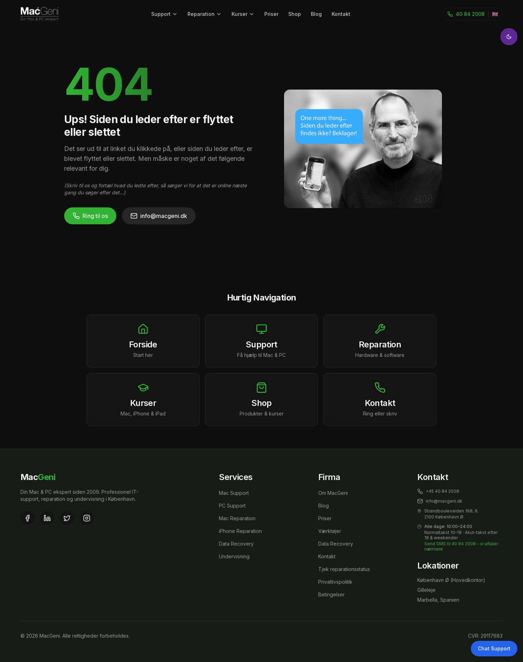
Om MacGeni (333, 493)
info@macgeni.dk (158, 215)
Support (164, 14)
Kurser (243, 14)
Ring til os (90, 215)
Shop (294, 14)
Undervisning (234, 556)
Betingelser (331, 594)
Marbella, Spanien (438, 600)
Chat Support (494, 648)
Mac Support (234, 493)
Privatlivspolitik (335, 582)
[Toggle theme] (508, 36)
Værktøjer (329, 531)
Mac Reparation (237, 518)
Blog (316, 14)
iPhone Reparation (240, 531)
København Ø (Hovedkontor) (451, 580)
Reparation (204, 14)
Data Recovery (236, 544)
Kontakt (341, 14)
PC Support (232, 506)
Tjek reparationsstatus (344, 569)
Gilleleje (426, 590)
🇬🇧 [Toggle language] (495, 14)
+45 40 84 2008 (438, 491)
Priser (271, 14)
